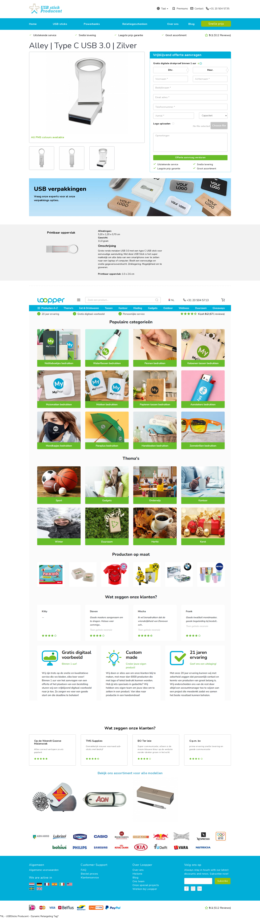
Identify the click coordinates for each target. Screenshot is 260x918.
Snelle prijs (216, 24)
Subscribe (222, 881)
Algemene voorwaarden (44, 870)
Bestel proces (89, 874)
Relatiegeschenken (134, 24)
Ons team (138, 881)
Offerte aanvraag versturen (190, 157)
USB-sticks (60, 24)
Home (33, 24)
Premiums (180, 8)
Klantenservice (90, 877)
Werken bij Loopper (144, 889)
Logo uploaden (163, 123)
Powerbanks (92, 24)
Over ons (173, 24)
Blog (191, 24)
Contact (196, 8)
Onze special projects (145, 885)
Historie (137, 874)
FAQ (83, 870)
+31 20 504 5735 (217, 8)
